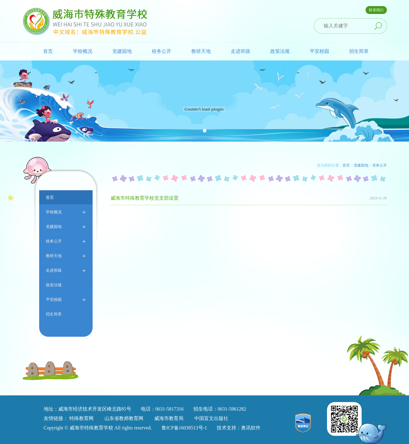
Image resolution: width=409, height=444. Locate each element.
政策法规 (280, 51)
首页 (48, 51)
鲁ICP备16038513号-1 (184, 427)
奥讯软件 (251, 427)
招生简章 (359, 51)
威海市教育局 (168, 418)
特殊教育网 (81, 418)
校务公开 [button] (161, 51)
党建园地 (66, 226)
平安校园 (66, 299)
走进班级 (66, 270)
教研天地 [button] (201, 51)
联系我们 (376, 10)
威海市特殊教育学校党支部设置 (145, 198)
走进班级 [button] (240, 51)
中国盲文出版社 (211, 418)
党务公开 (379, 165)
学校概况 (66, 212)
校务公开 (66, 241)
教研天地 (66, 256)
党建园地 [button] (122, 51)
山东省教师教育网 (123, 418)
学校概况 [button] (82, 51)
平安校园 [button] (319, 51)
